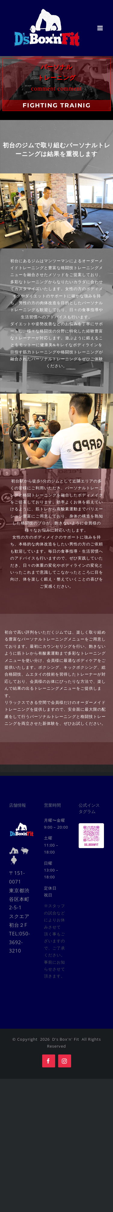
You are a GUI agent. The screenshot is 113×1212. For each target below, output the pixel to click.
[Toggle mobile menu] (100, 28)
